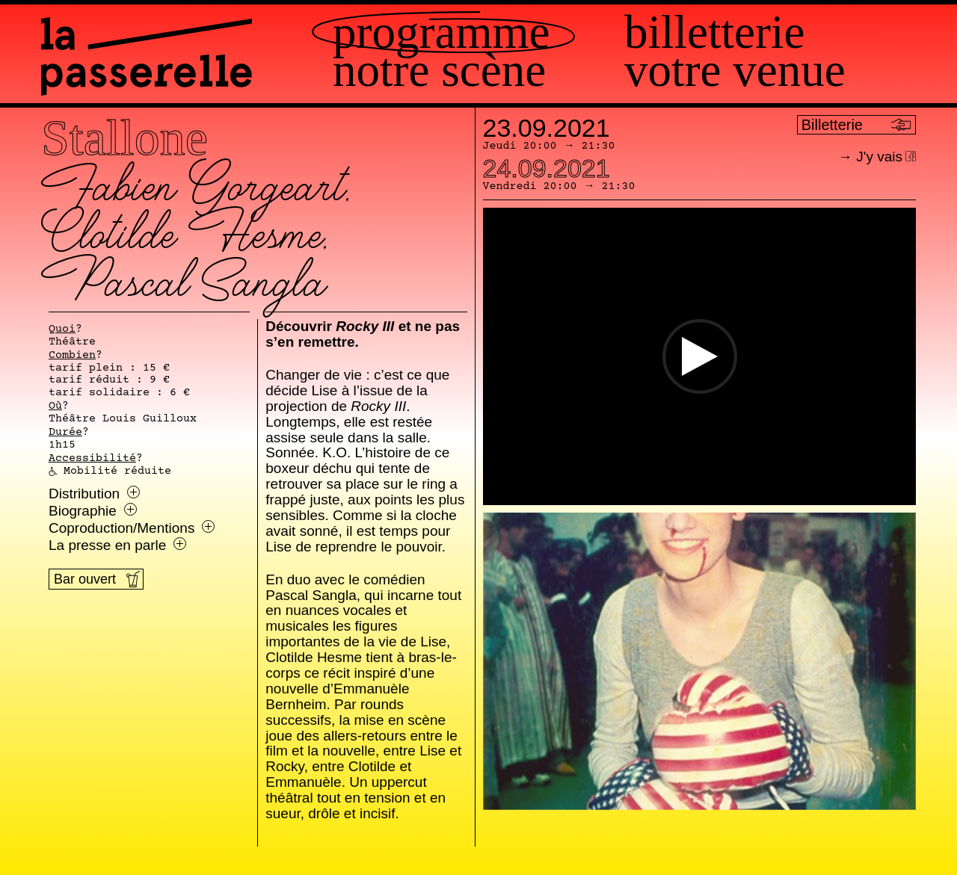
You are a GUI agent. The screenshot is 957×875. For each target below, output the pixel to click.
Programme (441, 32)
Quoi (62, 330)
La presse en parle (117, 545)
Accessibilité (92, 459)
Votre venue (735, 70)
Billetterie (714, 32)
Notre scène (439, 70)
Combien (72, 356)
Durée (65, 433)
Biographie (93, 511)
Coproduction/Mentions (132, 528)
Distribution (94, 493)
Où (55, 406)
